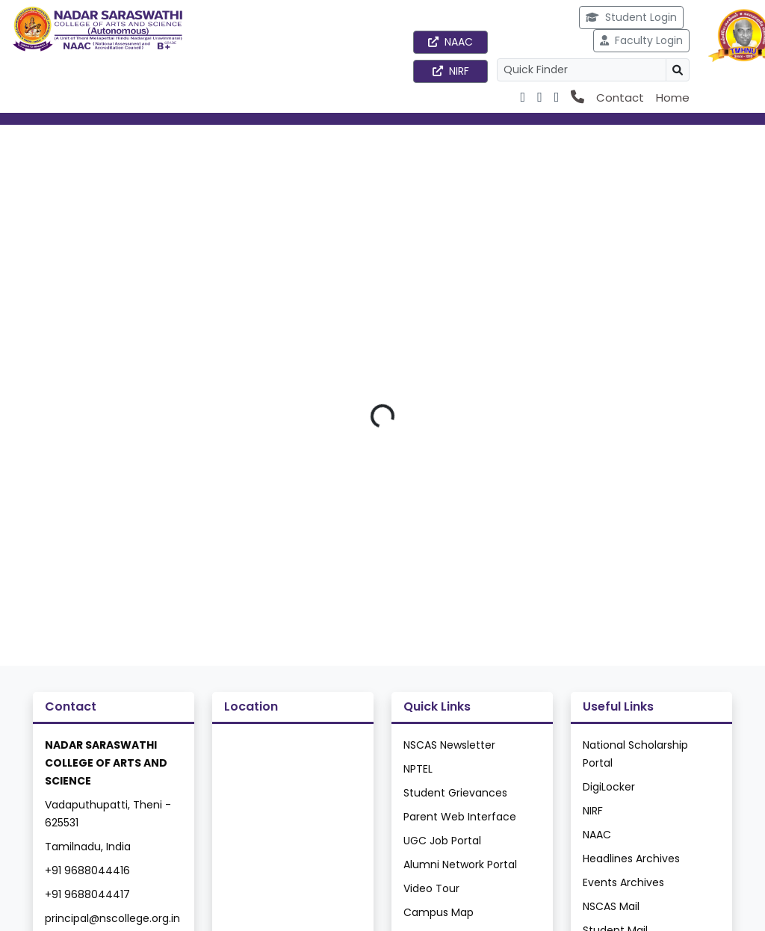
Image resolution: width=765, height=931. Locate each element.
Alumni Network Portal (460, 864)
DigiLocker (609, 786)
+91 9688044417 (87, 894)
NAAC (450, 41)
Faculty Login (641, 40)
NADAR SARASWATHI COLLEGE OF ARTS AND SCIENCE (106, 762)
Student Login (631, 17)
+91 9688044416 (87, 870)
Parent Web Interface (459, 816)
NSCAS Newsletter (449, 744)
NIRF (451, 71)
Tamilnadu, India (88, 846)
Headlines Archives (631, 858)
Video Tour (431, 888)
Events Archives (623, 882)
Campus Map (438, 912)
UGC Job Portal (442, 840)
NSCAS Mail (611, 906)
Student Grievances (455, 792)
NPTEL (418, 768)
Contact (620, 97)
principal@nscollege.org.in (112, 918)
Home (673, 97)
